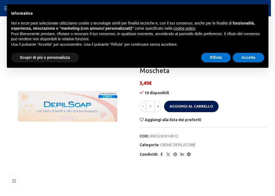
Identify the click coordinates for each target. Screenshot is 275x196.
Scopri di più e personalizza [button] (45, 57)
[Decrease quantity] (143, 106)
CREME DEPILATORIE (178, 145)
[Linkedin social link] (182, 154)
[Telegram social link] (188, 154)
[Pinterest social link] (175, 154)
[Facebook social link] (161, 154)
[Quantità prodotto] (150, 106)
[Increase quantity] (158, 106)
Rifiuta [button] (216, 57)
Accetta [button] (248, 57)
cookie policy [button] (184, 28)
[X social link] (168, 154)
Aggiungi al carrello (191, 106)
